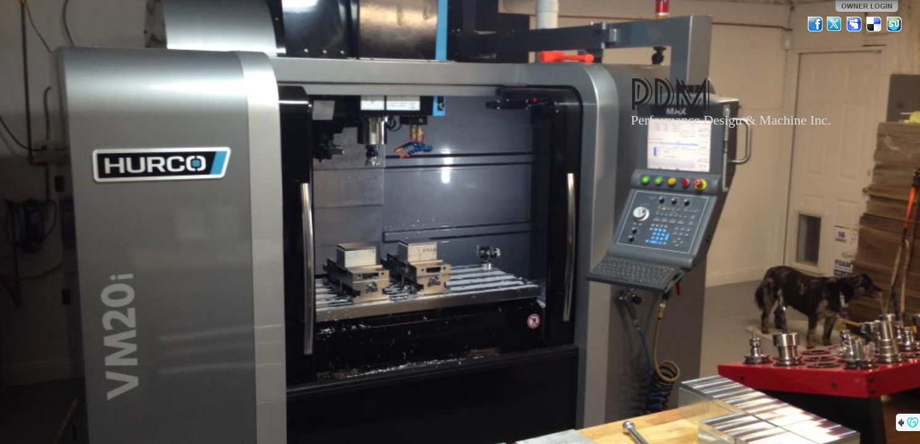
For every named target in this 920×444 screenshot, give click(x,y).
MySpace (854, 24)
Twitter (835, 24)
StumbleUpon (894, 24)
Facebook (815, 24)
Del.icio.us (874, 24)
